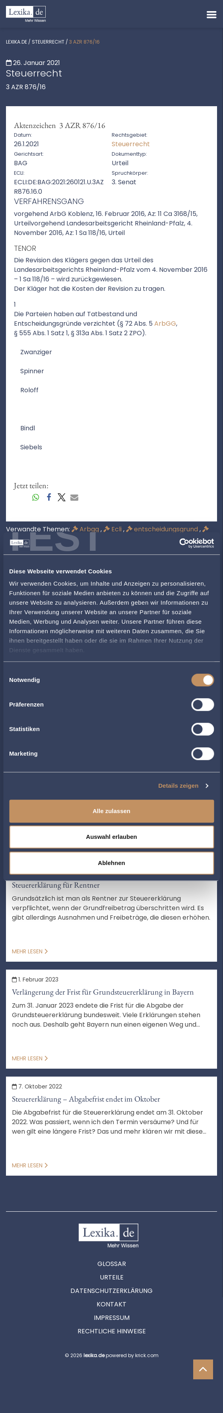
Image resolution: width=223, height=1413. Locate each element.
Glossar (111, 1263)
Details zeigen (178, 785)
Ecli (113, 529)
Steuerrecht (48, 41)
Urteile (112, 1277)
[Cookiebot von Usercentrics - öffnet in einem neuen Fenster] (179, 543)
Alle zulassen (111, 811)
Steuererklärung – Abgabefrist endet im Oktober (86, 1099)
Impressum (112, 1317)
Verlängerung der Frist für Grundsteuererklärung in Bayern (103, 992)
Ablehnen (111, 862)
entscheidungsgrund (163, 529)
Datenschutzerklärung (111, 1290)
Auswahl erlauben (111, 836)
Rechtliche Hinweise (112, 1331)
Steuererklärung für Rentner (56, 885)
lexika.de (16, 41)
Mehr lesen (30, 951)
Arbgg (86, 529)
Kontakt (111, 1304)
